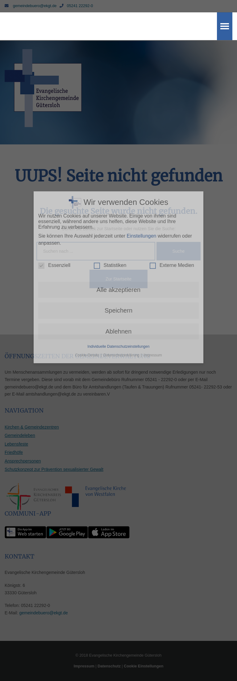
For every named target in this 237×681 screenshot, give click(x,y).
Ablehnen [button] (119, 254)
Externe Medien (172, 188)
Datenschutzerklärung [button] (121, 278)
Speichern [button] (118, 233)
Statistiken (110, 188)
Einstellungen (141, 159)
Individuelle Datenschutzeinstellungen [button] (119, 270)
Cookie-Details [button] (87, 278)
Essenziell (54, 188)
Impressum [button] (153, 278)
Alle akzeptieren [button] (118, 213)
